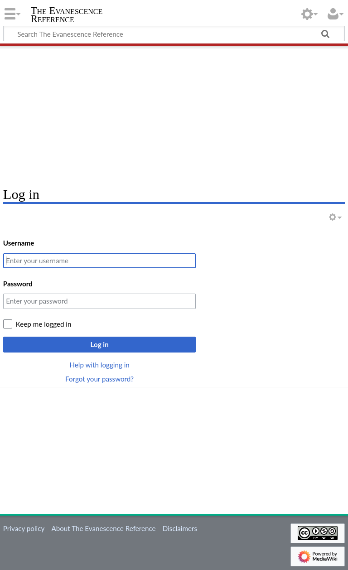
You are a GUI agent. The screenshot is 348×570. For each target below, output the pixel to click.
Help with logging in (99, 365)
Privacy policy (23, 528)
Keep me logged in (44, 324)
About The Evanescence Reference (103, 528)
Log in (99, 344)
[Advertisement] (174, 113)
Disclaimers (180, 528)
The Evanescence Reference (67, 15)
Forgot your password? (99, 379)
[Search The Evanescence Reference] (174, 33)
